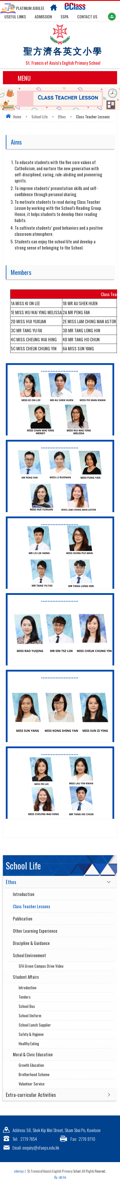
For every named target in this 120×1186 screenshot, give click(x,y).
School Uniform (30, 1015)
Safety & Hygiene (31, 1034)
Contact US (87, 16)
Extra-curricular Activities (31, 1094)
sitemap (19, 1171)
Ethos (62, 117)
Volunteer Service (32, 1084)
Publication (22, 918)
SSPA (64, 16)
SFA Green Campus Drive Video (41, 966)
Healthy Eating (29, 1043)
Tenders (25, 997)
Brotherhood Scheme (34, 1074)
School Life (39, 117)
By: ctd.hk (60, 1177)
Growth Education (31, 1065)
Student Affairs (26, 977)
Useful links (15, 16)
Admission (43, 16)
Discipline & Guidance (31, 943)
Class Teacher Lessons (31, 906)
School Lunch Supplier (35, 1025)
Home (17, 117)
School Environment (29, 955)
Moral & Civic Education (33, 1054)
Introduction (23, 894)
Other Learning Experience (35, 930)
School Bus (27, 1006)
